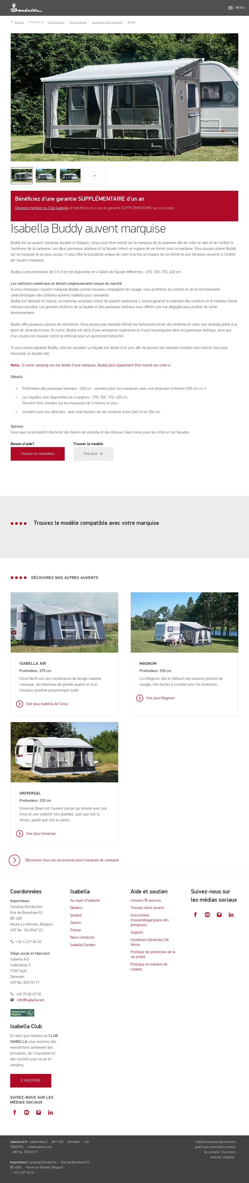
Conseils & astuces (146, 901)
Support (137, 932)
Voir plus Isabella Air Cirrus (47, 704)
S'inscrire (30, 1081)
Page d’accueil (56, 22)
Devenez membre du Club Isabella (41, 208)
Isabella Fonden (82, 945)
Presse (75, 930)
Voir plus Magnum (160, 698)
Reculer (19, 22)
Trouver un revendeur (37, 454)
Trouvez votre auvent (147, 908)
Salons (75, 923)
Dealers (76, 908)
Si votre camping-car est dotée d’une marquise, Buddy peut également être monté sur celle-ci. (91, 365)
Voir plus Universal (40, 834)
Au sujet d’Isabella (85, 901)
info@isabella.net (30, 1000)
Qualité (76, 915)
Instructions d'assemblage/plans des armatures (150, 920)
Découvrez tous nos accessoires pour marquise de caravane (72, 860)
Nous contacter (82, 938)
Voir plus (90, 454)
